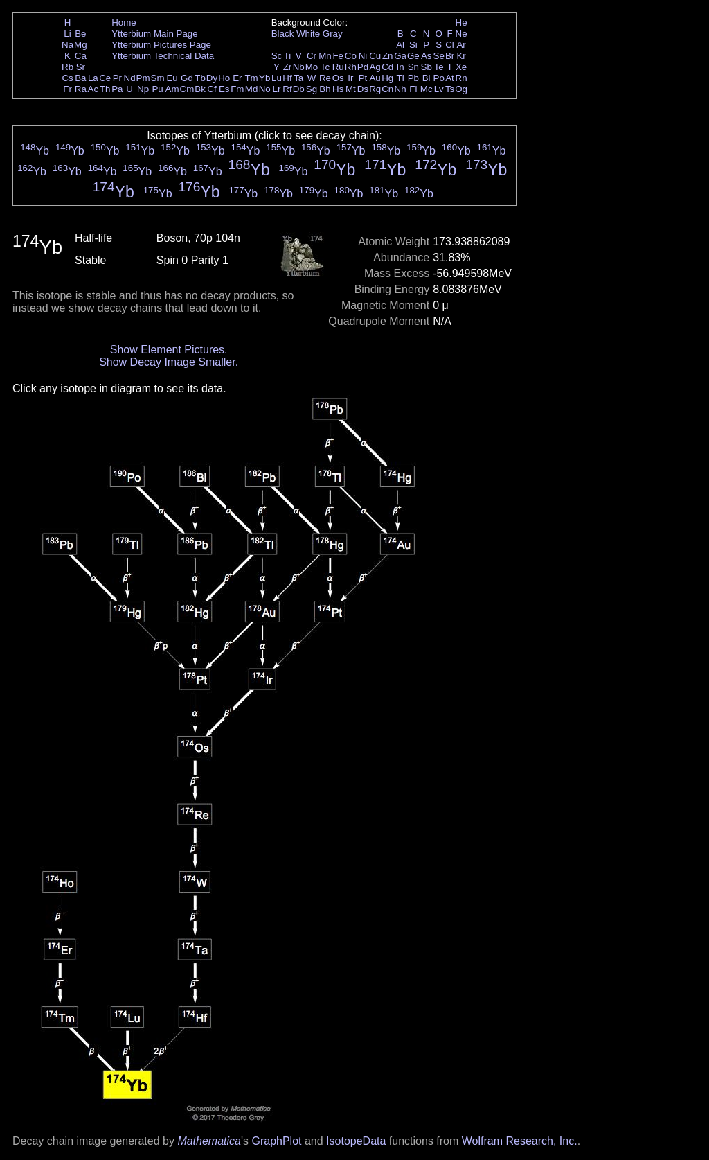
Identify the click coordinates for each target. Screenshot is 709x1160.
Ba (80, 78)
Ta (298, 78)
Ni (363, 56)
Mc (426, 89)
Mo (311, 67)
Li (67, 33)
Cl (449, 44)
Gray (333, 33)
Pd (362, 67)
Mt (350, 89)
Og (461, 89)
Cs (67, 78)
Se (439, 56)
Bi (426, 78)
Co (351, 56)
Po (439, 78)
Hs (337, 89)
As (426, 56)
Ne (461, 33)
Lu (276, 78)
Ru (338, 67)
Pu (157, 89)
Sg (311, 89)
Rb (67, 67)
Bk (200, 89)
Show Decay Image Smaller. (168, 362)
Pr (117, 78)
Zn (387, 56)
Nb (299, 67)
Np (143, 89)
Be (80, 33)
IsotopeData (356, 1141)
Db (299, 89)
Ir (350, 78)
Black (282, 33)
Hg (387, 78)
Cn (387, 89)
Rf (286, 89)
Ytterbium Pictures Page (161, 44)
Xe (461, 67)
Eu (171, 78)
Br (449, 56)
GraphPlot (276, 1141)
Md (251, 89)
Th (105, 89)
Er (237, 78)
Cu (375, 56)
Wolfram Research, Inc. (519, 1141)
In (400, 67)
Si (413, 44)
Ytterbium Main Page (154, 33)
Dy (211, 78)
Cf (211, 89)
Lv (439, 89)
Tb (200, 78)
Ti (287, 56)
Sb (426, 67)
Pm (143, 78)
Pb (413, 78)
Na (67, 44)
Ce (105, 78)
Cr (311, 56)
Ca (81, 56)
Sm (158, 78)
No (265, 89)
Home (123, 22)
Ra (81, 89)
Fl (413, 89)
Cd (387, 67)
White (308, 33)
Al (400, 44)
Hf (286, 78)
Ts (449, 89)
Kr (460, 56)
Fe (337, 56)
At (449, 78)
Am (172, 89)
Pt (363, 78)
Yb (264, 78)
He (461, 22)
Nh (400, 89)
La (93, 78)
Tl (400, 78)
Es (224, 89)
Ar (460, 44)
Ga (400, 56)
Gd (187, 78)
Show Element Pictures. (169, 349)
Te (439, 67)
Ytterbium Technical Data (162, 56)
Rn (461, 78)
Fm (237, 89)
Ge (413, 56)
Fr (67, 89)
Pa (117, 89)
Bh (324, 89)
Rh (351, 67)
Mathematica (209, 1141)
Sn (413, 67)
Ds (362, 89)
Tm (251, 78)
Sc (276, 56)
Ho (224, 78)
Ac (93, 89)
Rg (375, 89)
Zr (287, 67)
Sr (80, 67)
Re (325, 78)
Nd (130, 78)
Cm (187, 89)
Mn (325, 56)
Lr (277, 89)
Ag (374, 67)
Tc (325, 67)
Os (338, 78)
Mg (80, 44)
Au (374, 78)
